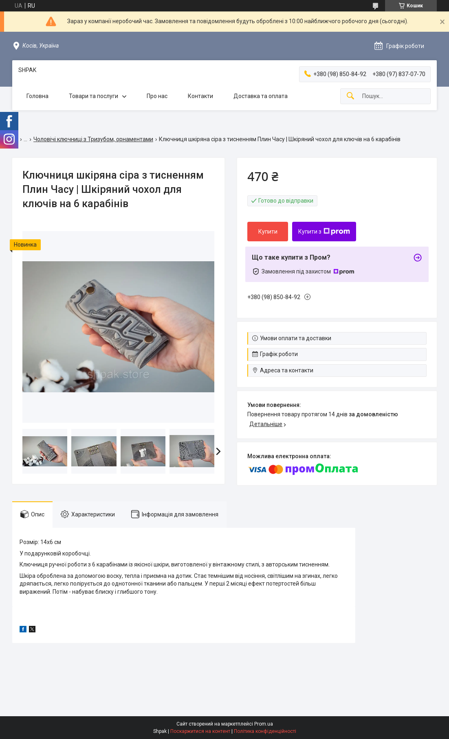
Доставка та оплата (260, 96)
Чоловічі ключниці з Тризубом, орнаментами (93, 139)
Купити (267, 231)
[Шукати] (350, 96)
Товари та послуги (93, 96)
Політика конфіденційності (265, 731)
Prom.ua (263, 724)
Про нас (157, 96)
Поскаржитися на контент (200, 731)
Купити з (324, 231)
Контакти (200, 96)
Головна (37, 96)
